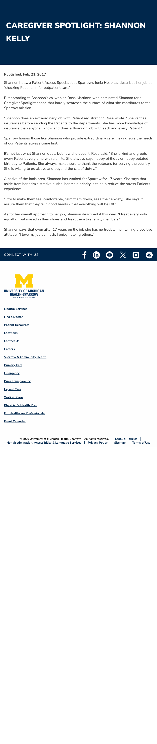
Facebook (84, 255)
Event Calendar (15, 421)
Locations (10, 333)
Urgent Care (12, 389)
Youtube (109, 255)
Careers (9, 349)
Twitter (122, 255)
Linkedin (96, 255)
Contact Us (11, 341)
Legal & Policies (126, 439)
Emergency (11, 373)
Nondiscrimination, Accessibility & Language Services (44, 442)
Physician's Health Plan (20, 405)
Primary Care (13, 365)
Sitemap (120, 442)
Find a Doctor (13, 317)
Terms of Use (141, 442)
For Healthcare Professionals (24, 413)
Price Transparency (17, 381)
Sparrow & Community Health (25, 357)
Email (149, 255)
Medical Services (15, 309)
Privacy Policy (98, 442)
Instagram (136, 255)
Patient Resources (16, 325)
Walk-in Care (13, 397)
